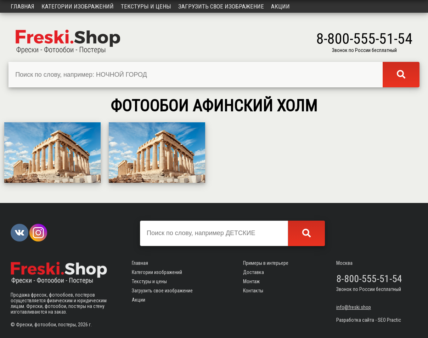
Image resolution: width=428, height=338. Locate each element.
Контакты (253, 290)
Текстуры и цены (146, 6)
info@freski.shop (353, 307)
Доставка (253, 272)
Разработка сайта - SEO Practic (368, 320)
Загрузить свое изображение (221, 6)
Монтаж (251, 281)
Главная (22, 6)
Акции (280, 6)
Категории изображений (77, 6)
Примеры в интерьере (265, 263)
